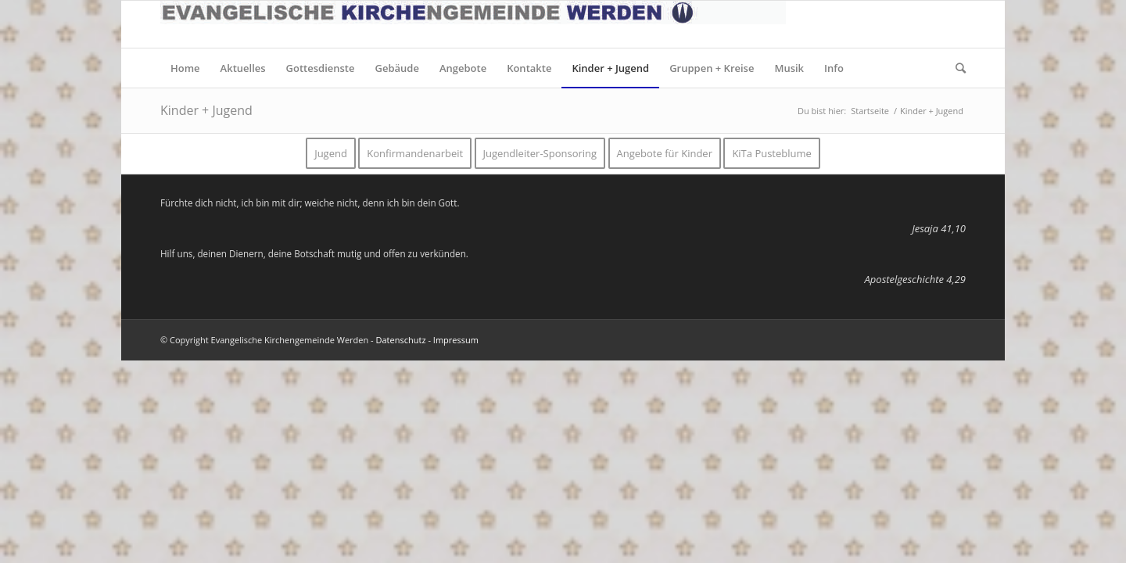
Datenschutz (401, 340)
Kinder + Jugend (206, 110)
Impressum (456, 340)
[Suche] (955, 68)
